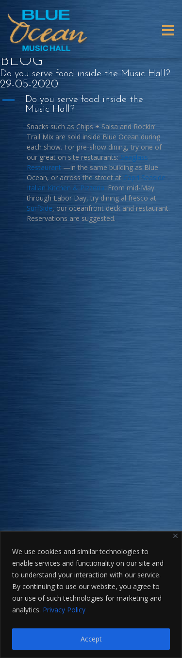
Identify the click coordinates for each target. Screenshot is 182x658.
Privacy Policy (64, 609)
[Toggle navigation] (168, 30)
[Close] (175, 536)
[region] (91, 594)
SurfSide (39, 208)
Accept (91, 638)
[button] (91, 104)
